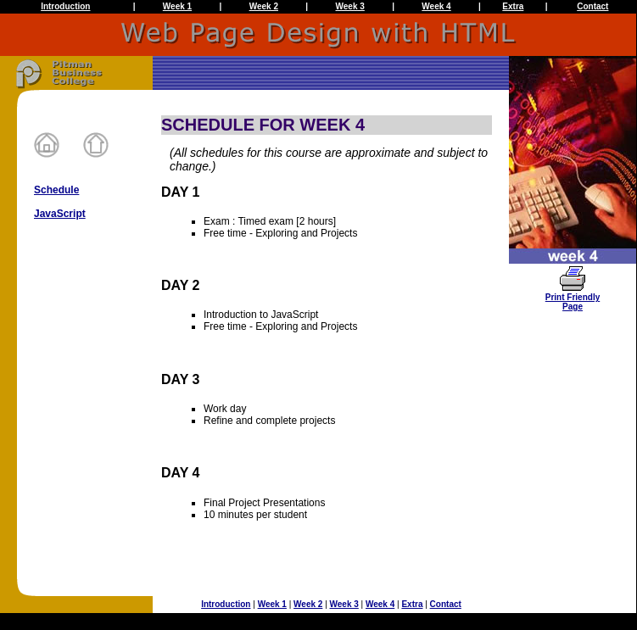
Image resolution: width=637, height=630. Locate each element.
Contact (592, 6)
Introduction (65, 6)
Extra (512, 6)
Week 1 (177, 6)
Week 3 (350, 6)
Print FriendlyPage (572, 298)
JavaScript (60, 214)
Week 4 (436, 6)
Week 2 (263, 6)
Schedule (56, 190)
